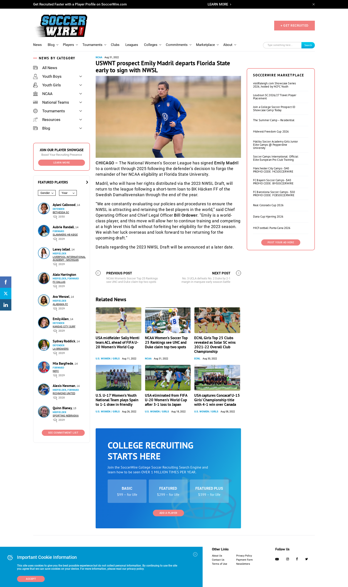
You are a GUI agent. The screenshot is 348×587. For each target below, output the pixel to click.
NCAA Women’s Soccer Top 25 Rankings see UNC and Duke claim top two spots (166, 342)
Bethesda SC (61, 212)
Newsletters (243, 563)
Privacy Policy (244, 555)
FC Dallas (59, 282)
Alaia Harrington (64, 274)
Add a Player (168, 513)
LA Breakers (61, 348)
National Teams (51, 102)
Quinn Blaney (63, 408)
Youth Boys (47, 76)
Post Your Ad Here (281, 242)
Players (68, 45)
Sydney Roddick (64, 341)
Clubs (115, 45)
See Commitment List (63, 432)
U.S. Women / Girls (108, 358)
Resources (46, 119)
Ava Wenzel (61, 296)
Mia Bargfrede (63, 363)
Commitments (177, 45)
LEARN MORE (218, 4)
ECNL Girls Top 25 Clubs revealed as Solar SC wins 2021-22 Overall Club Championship (215, 344)
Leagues (131, 45)
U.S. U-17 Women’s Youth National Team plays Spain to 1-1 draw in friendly (117, 400)
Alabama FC (60, 304)
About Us (217, 555)
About (227, 45)
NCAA (42, 93)
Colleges (150, 45)
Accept (31, 578)
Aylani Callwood (64, 205)
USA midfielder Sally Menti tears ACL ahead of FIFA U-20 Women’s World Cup (117, 342)
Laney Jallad (62, 249)
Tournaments (92, 45)
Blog (51, 45)
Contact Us (218, 559)
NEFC (56, 371)
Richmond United (64, 393)
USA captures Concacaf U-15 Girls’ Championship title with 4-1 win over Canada (217, 400)
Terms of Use (219, 563)
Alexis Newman (64, 386)
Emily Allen (61, 319)
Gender (45, 193)
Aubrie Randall (64, 227)
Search (308, 45)
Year (64, 193)
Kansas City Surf (64, 326)
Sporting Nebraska (66, 415)
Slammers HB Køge (65, 234)
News (37, 45)
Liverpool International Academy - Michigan (69, 258)
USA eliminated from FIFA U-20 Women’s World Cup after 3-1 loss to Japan (166, 400)
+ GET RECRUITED (294, 25)
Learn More (61, 162)
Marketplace (205, 45)
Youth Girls (47, 85)
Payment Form (244, 559)
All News (45, 67)
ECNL (197, 358)
